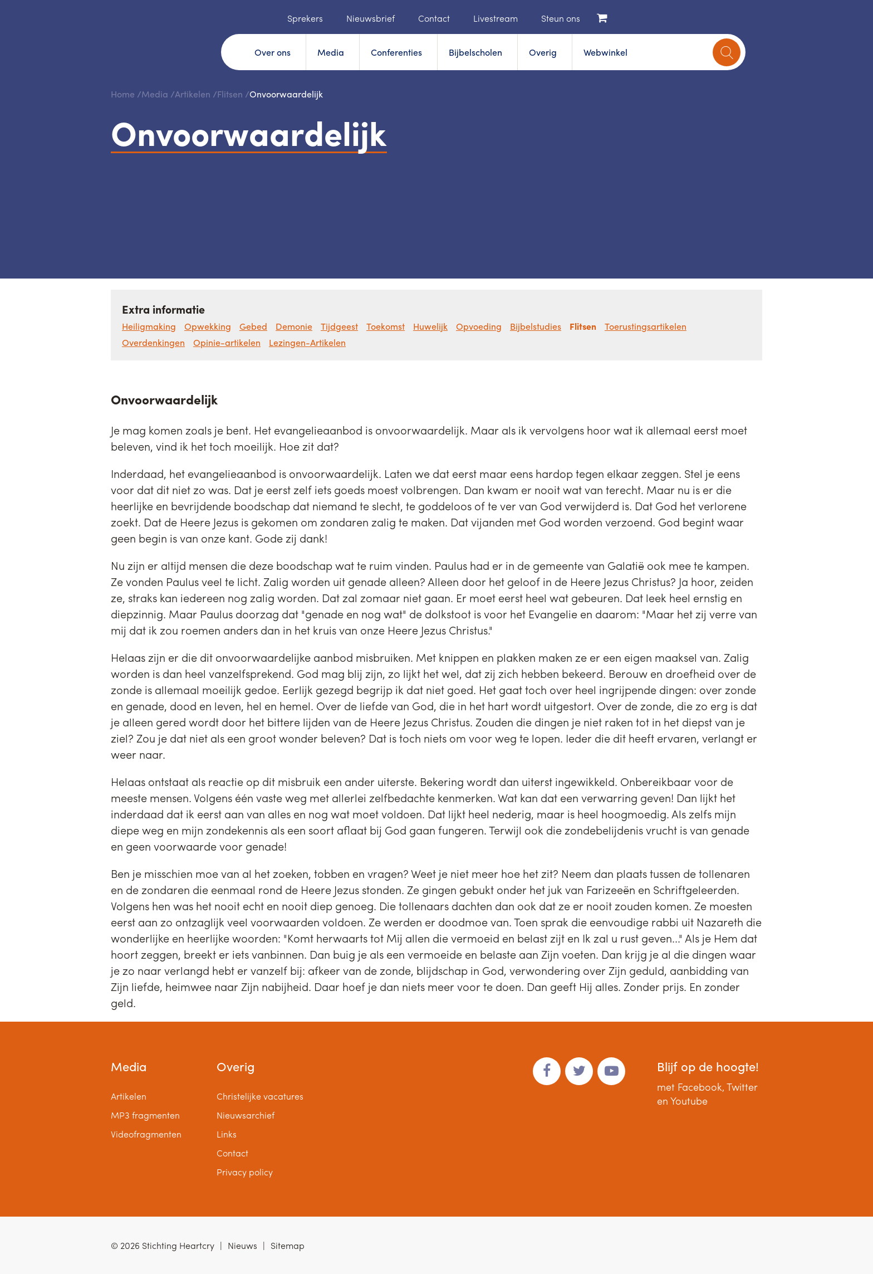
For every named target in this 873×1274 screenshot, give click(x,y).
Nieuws (242, 1245)
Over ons (272, 52)
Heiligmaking (149, 326)
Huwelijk (430, 326)
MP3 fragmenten (145, 1115)
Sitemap (288, 1245)
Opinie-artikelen (227, 342)
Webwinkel (605, 52)
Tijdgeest (339, 326)
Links (227, 1133)
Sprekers (305, 18)
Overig (543, 52)
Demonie (294, 326)
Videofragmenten (146, 1133)
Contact (434, 18)
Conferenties (396, 52)
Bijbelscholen (475, 52)
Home (271, 17)
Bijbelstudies (535, 326)
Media (330, 52)
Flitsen (230, 93)
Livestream (495, 18)
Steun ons (560, 18)
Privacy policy (245, 1171)
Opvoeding (479, 326)
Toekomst (385, 326)
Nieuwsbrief (370, 18)
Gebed (253, 326)
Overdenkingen (153, 342)
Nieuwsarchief (245, 1115)
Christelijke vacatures (260, 1096)
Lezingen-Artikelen (307, 342)
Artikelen (192, 93)
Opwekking (207, 326)
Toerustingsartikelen (645, 326)
